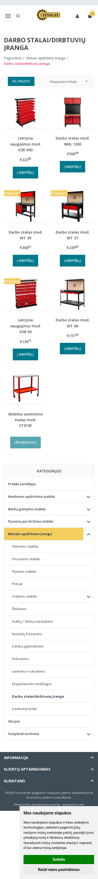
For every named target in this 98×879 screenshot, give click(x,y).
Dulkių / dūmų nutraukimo (32, 621)
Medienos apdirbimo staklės (31, 496)
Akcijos (14, 721)
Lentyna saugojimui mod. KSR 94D (25, 144)
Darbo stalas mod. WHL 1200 (73, 141)
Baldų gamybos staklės (27, 509)
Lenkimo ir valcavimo (28, 671)
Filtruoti (21, 81)
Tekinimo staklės (25, 546)
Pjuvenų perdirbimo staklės (30, 521)
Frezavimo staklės (26, 559)
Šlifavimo (19, 608)
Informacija (16, 757)
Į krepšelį (25, 172)
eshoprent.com (73, 804)
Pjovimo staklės (24, 571)
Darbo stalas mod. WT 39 (26, 235)
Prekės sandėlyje (22, 484)
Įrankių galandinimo (28, 646)
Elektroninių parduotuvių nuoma (37, 804)
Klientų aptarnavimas (27, 769)
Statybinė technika (23, 733)
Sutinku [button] (59, 859)
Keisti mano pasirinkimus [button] (58, 870)
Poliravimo (20, 658)
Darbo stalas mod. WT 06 (73, 322)
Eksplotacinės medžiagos (32, 683)
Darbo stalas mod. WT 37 (73, 235)
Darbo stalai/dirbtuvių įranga (38, 696)
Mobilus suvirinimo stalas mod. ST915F (25, 420)
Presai (17, 583)
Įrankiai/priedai (24, 708)
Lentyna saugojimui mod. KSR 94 (25, 325)
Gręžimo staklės (24, 596)
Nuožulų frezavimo (27, 634)
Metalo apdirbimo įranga (30, 533)
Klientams (14, 780)
